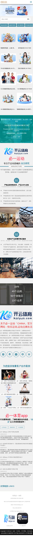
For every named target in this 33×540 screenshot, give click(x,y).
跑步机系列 (4, 25)
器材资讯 (12, 427)
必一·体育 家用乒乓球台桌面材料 (24, 395)
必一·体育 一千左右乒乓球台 (8, 407)
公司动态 (4, 427)
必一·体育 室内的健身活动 (25, 407)
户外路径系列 (29, 25)
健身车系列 (12, 25)
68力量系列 (21, 25)
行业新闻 (20, 427)
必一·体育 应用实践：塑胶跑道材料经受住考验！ (24, 382)
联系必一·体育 (16, 136)
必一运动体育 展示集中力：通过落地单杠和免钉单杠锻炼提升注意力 (16, 444)
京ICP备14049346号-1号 (20, 533)
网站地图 (29, 533)
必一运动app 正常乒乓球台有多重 (9, 432)
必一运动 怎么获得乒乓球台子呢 (9, 469)
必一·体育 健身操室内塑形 (8, 394)
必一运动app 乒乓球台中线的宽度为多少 (11, 457)
